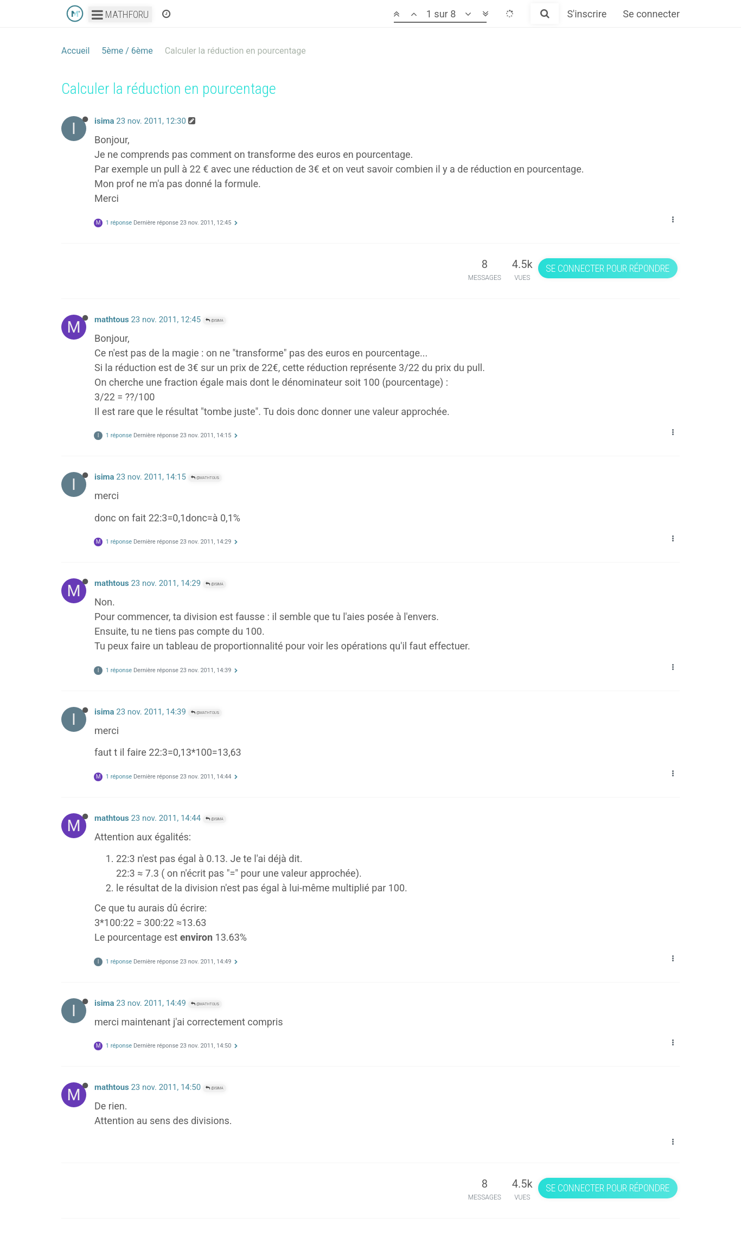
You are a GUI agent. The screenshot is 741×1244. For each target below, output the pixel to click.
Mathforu (120, 14)
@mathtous (205, 477)
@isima (214, 320)
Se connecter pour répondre (607, 268)
